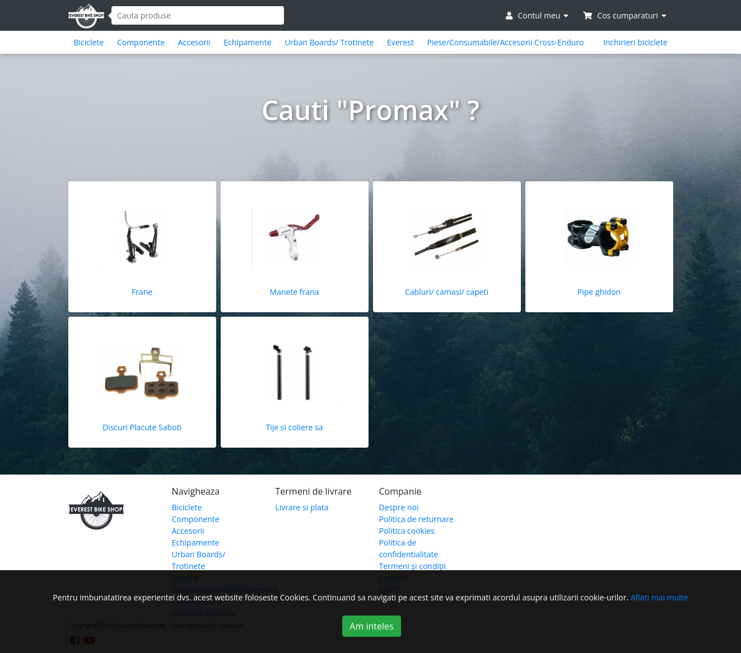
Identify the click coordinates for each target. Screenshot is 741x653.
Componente (141, 42)
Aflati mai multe (659, 597)
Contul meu (537, 15)
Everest (400, 42)
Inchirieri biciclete (635, 42)
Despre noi (399, 507)
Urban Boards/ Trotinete (329, 42)
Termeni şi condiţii (412, 566)
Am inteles (371, 626)
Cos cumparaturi (625, 15)
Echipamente (247, 42)
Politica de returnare (416, 519)
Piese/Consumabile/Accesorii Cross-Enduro (505, 42)
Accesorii (194, 42)
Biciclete (89, 42)
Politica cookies (407, 530)
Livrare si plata (302, 507)
